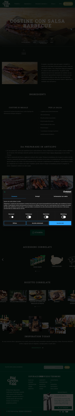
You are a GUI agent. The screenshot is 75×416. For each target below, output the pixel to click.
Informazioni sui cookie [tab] (61, 196)
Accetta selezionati (37, 223)
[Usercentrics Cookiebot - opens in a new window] (64, 192)
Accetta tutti (60, 223)
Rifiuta (15, 223)
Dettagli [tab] (37, 196)
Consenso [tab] (14, 196)
